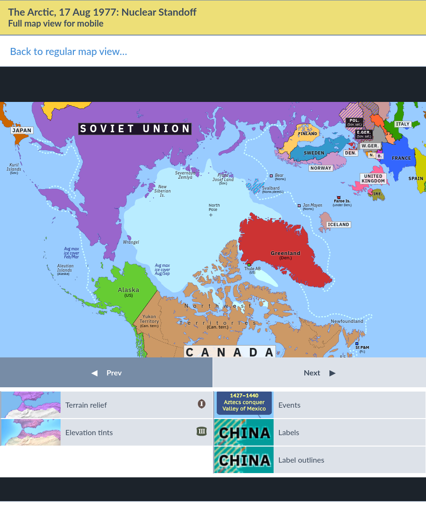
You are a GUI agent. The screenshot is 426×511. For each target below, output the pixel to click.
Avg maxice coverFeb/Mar (71, 252)
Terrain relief (136, 405)
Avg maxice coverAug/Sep (162, 269)
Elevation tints (136, 432)
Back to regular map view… (68, 51)
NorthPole (214, 206)
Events (289, 404)
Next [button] (320, 372)
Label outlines (301, 459)
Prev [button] (106, 372)
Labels (288, 432)
